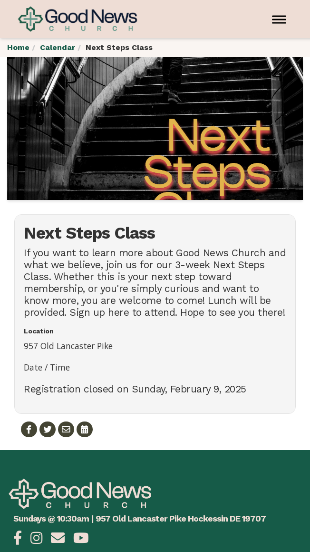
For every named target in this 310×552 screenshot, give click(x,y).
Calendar (57, 47)
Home (18, 47)
